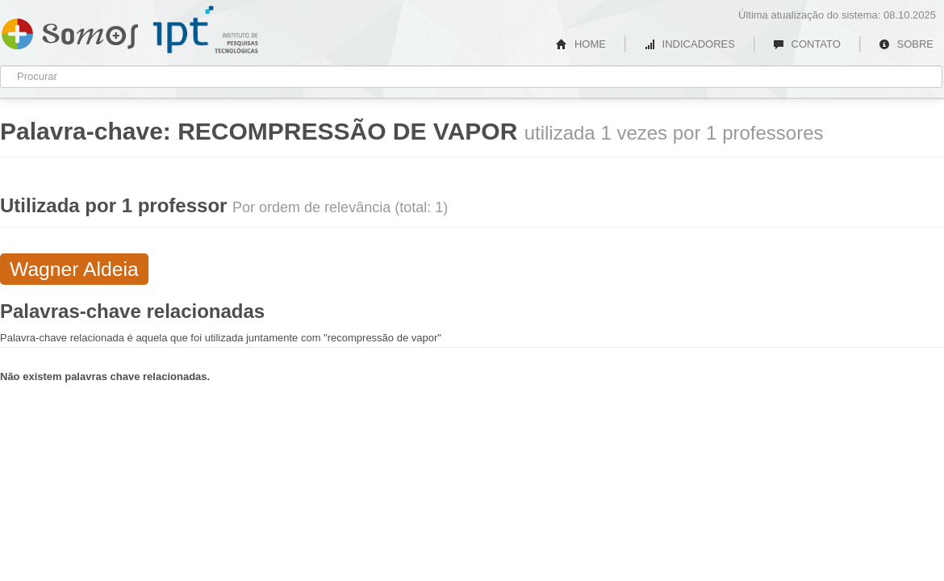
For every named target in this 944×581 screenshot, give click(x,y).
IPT (205, 30)
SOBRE (906, 44)
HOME (581, 44)
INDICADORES (689, 44)
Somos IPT (70, 30)
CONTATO (807, 44)
